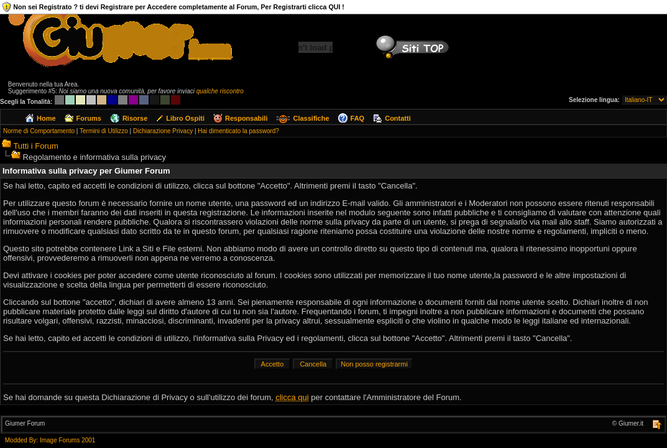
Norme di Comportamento (39, 131)
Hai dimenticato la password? (238, 131)
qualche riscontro (220, 91)
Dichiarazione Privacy (163, 131)
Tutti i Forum (35, 146)
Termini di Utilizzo (104, 131)
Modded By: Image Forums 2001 (50, 440)
